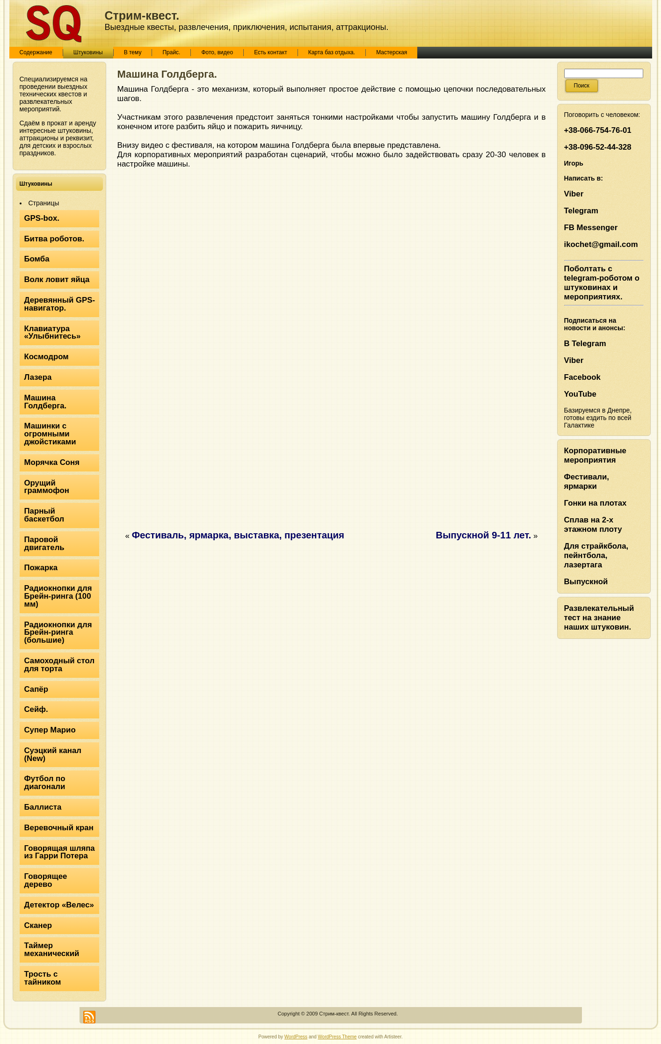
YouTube (580, 394)
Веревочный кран (59, 827)
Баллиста (43, 807)
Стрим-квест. (142, 15)
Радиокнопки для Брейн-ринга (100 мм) (58, 596)
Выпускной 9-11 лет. (483, 535)
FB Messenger (591, 227)
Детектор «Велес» (59, 904)
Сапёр (36, 689)
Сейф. (36, 709)
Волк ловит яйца (57, 279)
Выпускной (586, 581)
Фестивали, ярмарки (586, 481)
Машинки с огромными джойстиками (50, 433)
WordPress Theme (337, 1036)
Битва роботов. (54, 238)
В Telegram (585, 343)
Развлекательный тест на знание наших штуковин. (599, 617)
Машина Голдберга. (45, 401)
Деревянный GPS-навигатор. (59, 304)
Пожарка (41, 567)
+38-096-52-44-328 (598, 147)
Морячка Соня (52, 462)
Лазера (38, 377)
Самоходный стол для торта (59, 664)
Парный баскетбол (44, 515)
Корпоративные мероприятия (595, 455)
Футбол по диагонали (44, 782)
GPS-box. (42, 218)
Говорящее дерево (45, 880)
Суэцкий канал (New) (52, 754)
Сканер (38, 925)
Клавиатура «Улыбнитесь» (52, 332)
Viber (574, 193)
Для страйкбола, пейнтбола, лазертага (596, 555)
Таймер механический (52, 949)
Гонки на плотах (595, 503)
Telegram (581, 210)
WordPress (295, 1036)
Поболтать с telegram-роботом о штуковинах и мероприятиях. (602, 282)
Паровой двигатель (44, 543)
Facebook (582, 377)
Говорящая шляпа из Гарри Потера (59, 852)
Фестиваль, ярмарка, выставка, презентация (238, 535)
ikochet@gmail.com (601, 244)
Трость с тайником (42, 978)
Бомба (37, 258)
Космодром (46, 356)
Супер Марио (50, 729)
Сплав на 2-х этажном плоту (593, 524)
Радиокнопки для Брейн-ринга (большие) (58, 632)
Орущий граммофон (46, 486)
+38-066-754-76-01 (598, 130)
